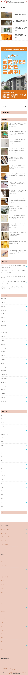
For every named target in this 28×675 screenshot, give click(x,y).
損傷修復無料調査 (5, 529)
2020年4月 (3, 310)
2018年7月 (3, 389)
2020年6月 (3, 302)
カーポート (4, 422)
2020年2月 (3, 317)
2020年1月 (3, 321)
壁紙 (2, 441)
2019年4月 (3, 355)
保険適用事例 (4, 434)
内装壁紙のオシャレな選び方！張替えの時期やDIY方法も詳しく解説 (13, 287)
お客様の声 (4, 415)
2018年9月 (3, 382)
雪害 (2, 502)
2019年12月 (4, 325)
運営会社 (3, 533)
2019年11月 (4, 329)
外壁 (2, 445)
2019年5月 (3, 351)
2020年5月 (3, 306)
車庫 (2, 487)
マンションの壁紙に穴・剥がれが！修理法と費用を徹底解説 (13, 277)
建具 (2, 460)
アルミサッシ (4, 418)
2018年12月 (4, 370)
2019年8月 (3, 340)
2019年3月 (3, 359)
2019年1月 (3, 367)
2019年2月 (3, 363)
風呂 (2, 506)
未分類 (2, 468)
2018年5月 (3, 397)
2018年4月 (3, 401)
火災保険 (3, 475)
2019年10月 (4, 332)
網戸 (2, 483)
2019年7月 (3, 344)
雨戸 (2, 491)
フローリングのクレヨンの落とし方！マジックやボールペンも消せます (13, 282)
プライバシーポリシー (6, 537)
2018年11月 (4, 374)
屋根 (2, 453)
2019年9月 (3, 336)
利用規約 (3, 540)
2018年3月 (3, 405)
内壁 (2, 437)
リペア (2, 430)
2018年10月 (4, 378)
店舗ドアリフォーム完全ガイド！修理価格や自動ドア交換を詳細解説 (13, 266)
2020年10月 (4, 298)
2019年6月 (3, 348)
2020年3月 (3, 313)
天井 (2, 449)
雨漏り (2, 498)
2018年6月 (3, 393)
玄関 (2, 479)
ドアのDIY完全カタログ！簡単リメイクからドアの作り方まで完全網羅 (13, 271)
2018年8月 (3, 386)
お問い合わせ (4, 544)
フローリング (4, 426)
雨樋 (2, 494)
